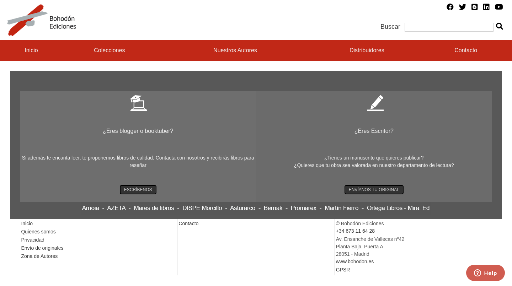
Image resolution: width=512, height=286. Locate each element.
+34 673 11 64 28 (355, 231)
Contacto (465, 50)
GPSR (343, 269)
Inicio (31, 50)
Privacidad (32, 240)
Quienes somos (38, 231)
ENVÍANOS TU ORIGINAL (374, 189)
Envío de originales (42, 248)
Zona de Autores (39, 256)
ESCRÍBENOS (138, 189)
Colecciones (109, 50)
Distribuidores (367, 50)
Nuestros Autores (235, 50)
